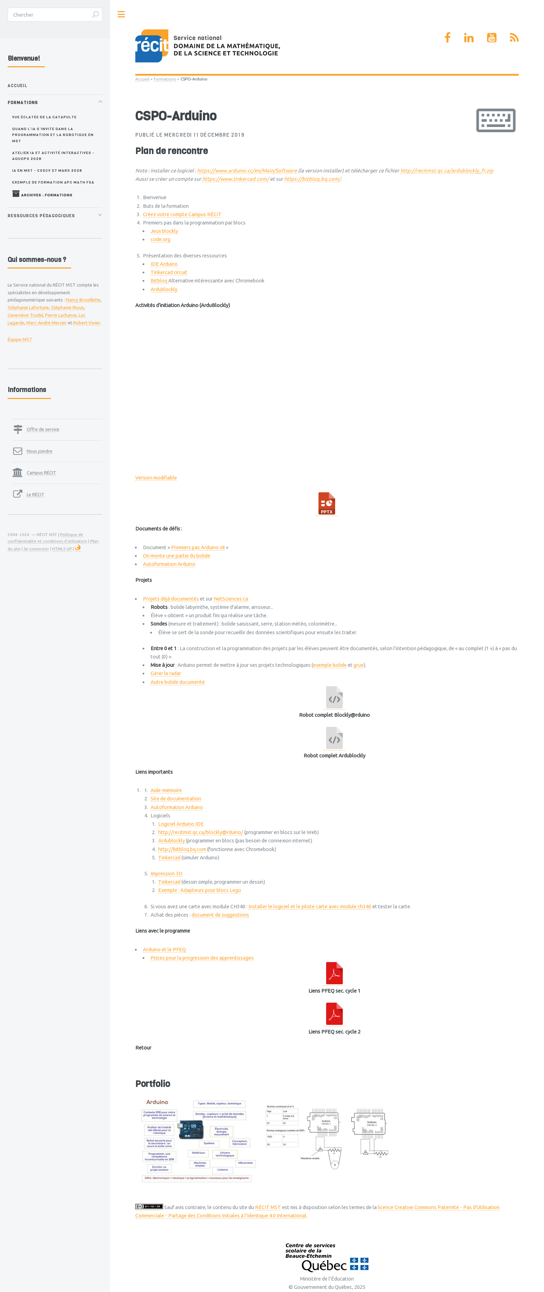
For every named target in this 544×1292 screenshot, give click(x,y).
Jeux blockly (164, 231)
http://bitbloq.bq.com (182, 849)
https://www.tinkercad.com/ (235, 179)
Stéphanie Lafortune (28, 307)
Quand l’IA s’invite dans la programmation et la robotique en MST (53, 134)
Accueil (142, 79)
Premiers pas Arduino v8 (198, 547)
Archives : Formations (42, 193)
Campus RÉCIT (41, 472)
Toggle (121, 14)
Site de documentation (176, 798)
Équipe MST (20, 339)
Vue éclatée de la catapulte (44, 116)
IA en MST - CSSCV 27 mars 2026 (47, 170)
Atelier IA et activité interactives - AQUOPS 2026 (53, 155)
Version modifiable (156, 478)
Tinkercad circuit (169, 272)
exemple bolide (330, 665)
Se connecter (36, 548)
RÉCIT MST (268, 1207)
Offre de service (43, 429)
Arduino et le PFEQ (164, 949)
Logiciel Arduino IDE (181, 824)
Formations (165, 79)
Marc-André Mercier (46, 322)
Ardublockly (164, 289)
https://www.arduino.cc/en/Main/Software (247, 170)
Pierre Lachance (61, 315)
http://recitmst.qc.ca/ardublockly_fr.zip (446, 170)
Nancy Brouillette (83, 299)
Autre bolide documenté (178, 682)
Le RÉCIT (35, 494)
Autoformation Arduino (169, 564)
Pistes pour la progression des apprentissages (202, 958)
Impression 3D (166, 873)
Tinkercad (169, 857)
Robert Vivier (86, 322)
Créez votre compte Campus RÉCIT (182, 214)
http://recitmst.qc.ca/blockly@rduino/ (200, 832)
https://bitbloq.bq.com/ (312, 179)
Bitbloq (159, 280)
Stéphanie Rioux (67, 307)
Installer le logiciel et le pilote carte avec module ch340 (309, 906)
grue (359, 665)
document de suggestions (220, 915)
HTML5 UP (62, 548)
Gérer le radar (166, 673)
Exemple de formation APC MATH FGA (53, 182)
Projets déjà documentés (171, 599)
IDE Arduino (164, 264)
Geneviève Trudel (25, 315)
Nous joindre (39, 451)
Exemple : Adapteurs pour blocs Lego (199, 890)
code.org (160, 239)
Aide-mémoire (166, 790)
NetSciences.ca (231, 599)
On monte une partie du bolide (176, 556)
